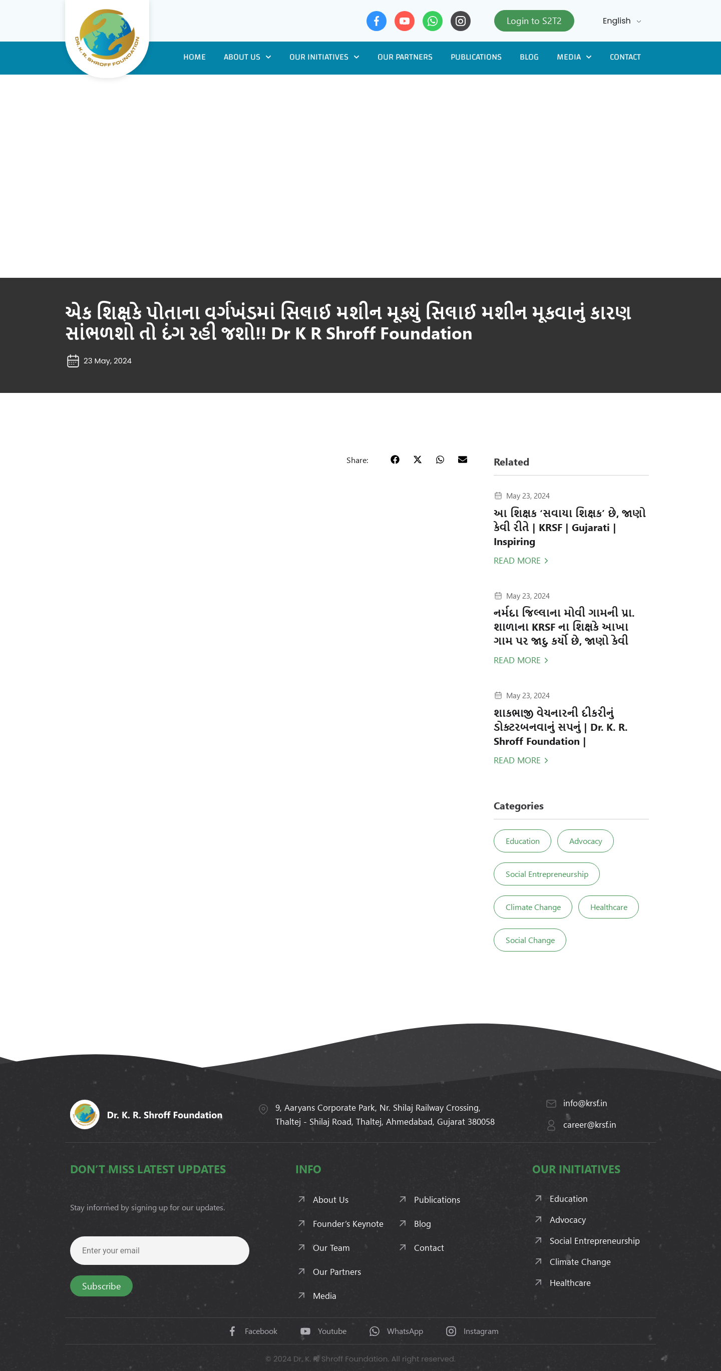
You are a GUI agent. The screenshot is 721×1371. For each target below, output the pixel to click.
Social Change (530, 940)
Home (194, 57)
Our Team (331, 1247)
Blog (529, 57)
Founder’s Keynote (348, 1223)
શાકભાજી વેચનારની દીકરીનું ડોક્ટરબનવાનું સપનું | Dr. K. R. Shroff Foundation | (560, 726)
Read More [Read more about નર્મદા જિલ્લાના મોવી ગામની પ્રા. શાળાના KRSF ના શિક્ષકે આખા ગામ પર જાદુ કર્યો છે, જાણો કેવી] (517, 659)
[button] (395, 459)
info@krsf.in (585, 1102)
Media (574, 57)
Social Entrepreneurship (547, 873)
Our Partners (405, 57)
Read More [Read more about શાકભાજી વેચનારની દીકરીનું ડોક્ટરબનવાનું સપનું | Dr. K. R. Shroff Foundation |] (517, 759)
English (617, 21)
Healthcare (610, 906)
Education (523, 840)
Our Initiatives (324, 57)
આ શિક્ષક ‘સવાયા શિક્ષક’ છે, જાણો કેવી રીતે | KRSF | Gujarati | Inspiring (570, 527)
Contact (625, 57)
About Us (247, 57)
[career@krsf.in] (551, 1125)
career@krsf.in (589, 1124)
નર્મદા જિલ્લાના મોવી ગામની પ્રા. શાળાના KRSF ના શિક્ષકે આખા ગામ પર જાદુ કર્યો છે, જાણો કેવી (564, 626)
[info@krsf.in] (551, 1104)
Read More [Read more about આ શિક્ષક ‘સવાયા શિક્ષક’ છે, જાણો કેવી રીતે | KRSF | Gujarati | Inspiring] (517, 560)
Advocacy (587, 840)
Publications (476, 57)
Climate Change (533, 906)
